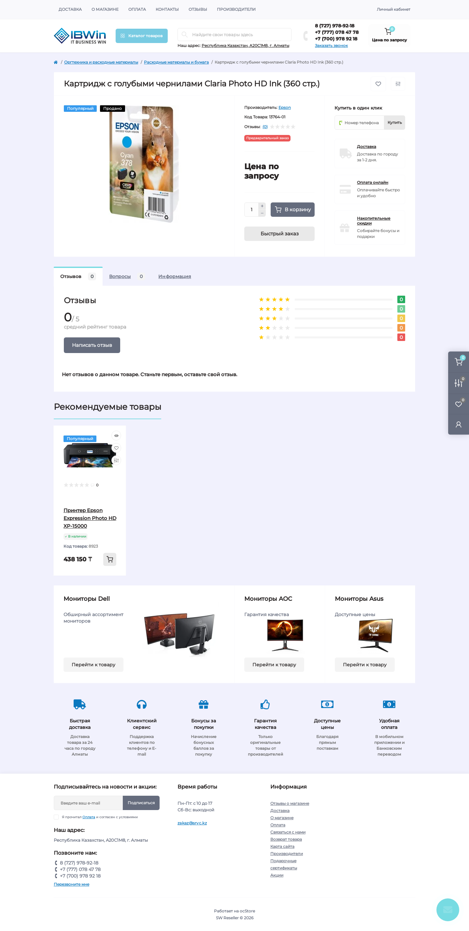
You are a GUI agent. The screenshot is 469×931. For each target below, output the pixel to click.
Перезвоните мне (71, 884)
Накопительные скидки (374, 221)
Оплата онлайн (372, 182)
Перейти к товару (93, 665)
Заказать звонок (331, 45)
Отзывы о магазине (289, 803)
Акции (276, 875)
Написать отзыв (92, 345)
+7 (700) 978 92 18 (336, 39)
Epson (284, 107)
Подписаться (141, 802)
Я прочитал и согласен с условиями (100, 817)
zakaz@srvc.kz (192, 822)
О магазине (105, 9)
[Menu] (142, 36)
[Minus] (262, 213)
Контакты (167, 9)
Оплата (137, 9)
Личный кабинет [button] (393, 9)
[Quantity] (251, 209)
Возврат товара (286, 839)
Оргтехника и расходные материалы (101, 62)
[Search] (185, 34)
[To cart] (109, 559)
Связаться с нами (288, 832)
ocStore (247, 911)
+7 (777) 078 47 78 (337, 32)
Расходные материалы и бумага (176, 62)
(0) (265, 127)
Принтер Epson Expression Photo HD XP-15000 (90, 518)
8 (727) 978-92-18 (334, 26)
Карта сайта (282, 846)
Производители (236, 9)
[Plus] (262, 206)
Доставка (70, 9)
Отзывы (198, 9)
